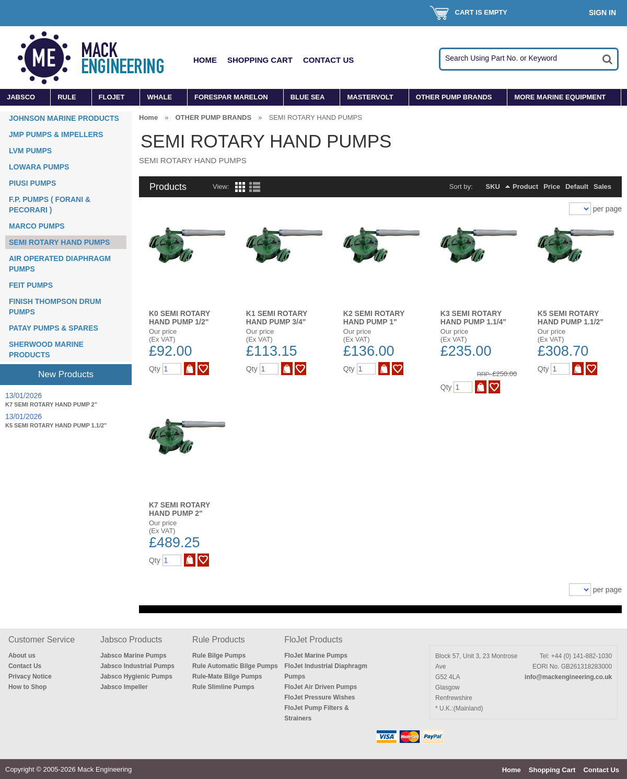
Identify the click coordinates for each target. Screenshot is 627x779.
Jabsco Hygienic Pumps (136, 676)
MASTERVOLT (370, 97)
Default (576, 186)
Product (525, 186)
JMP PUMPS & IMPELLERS (56, 134)
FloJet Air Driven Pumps (320, 687)
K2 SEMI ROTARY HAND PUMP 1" (373, 317)
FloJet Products (313, 639)
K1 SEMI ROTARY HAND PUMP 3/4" (276, 317)
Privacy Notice (30, 676)
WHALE (159, 97)
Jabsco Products (131, 639)
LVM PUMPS (30, 150)
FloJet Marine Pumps (315, 655)
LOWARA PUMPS (39, 167)
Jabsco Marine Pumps (133, 655)
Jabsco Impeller (124, 687)
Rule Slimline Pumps (223, 687)
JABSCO (21, 97)
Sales (602, 186)
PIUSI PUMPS (32, 183)
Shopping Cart (260, 59)
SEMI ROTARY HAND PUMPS (59, 242)
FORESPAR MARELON (231, 97)
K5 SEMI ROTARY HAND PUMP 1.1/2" (56, 425)
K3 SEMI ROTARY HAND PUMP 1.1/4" (473, 317)
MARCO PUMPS (37, 226)
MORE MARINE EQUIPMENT (560, 97)
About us (22, 655)
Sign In (602, 12)
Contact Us (328, 59)
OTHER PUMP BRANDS (454, 97)
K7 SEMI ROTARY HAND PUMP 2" (51, 404)
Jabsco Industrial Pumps (137, 666)
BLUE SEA (308, 97)
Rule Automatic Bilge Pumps (235, 666)
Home (205, 59)
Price (551, 186)
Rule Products (218, 639)
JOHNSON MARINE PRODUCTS (64, 118)
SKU (493, 186)
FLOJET (112, 97)
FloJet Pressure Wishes (319, 697)
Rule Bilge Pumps (219, 655)
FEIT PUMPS (31, 285)
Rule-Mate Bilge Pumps (227, 676)
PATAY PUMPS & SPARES (53, 328)
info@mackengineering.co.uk (568, 677)
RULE (66, 97)
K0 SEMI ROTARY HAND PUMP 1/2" (179, 317)
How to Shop (27, 687)
